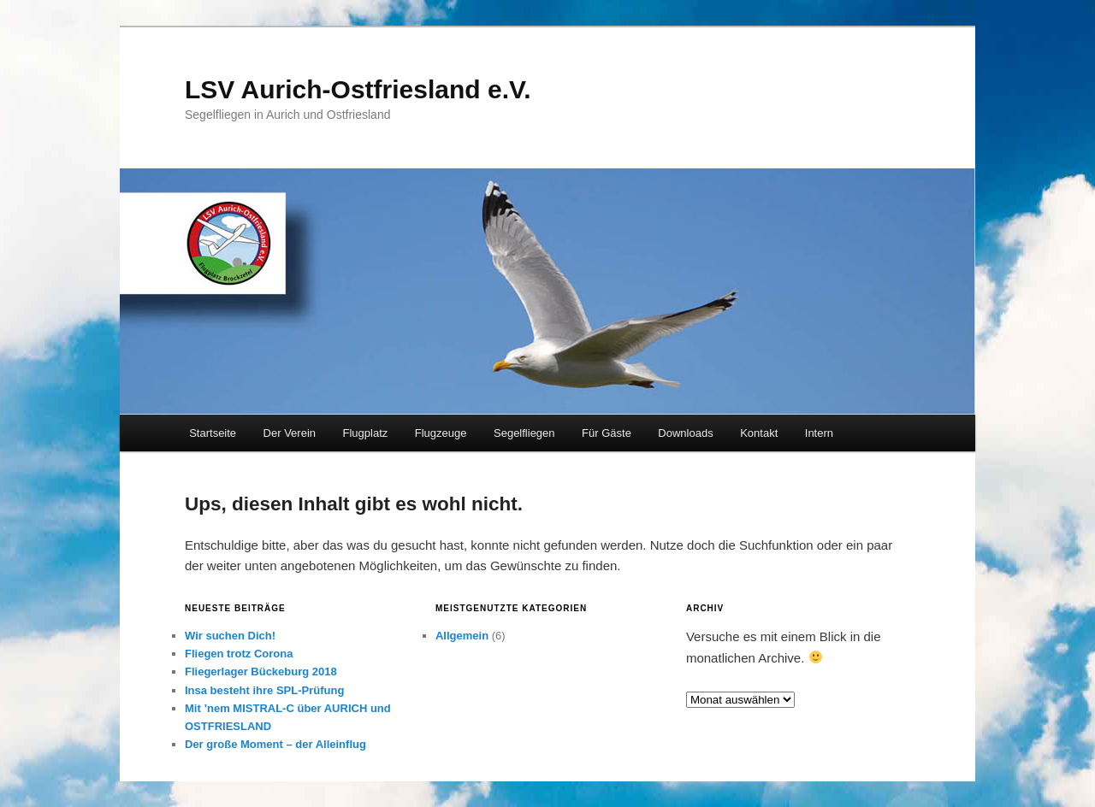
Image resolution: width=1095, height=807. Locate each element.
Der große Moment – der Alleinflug (275, 744)
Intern (819, 433)
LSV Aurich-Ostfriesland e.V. (358, 89)
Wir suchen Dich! (230, 635)
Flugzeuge (441, 433)
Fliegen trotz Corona (239, 653)
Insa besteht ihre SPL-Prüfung (264, 690)
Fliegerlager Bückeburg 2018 (261, 671)
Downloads (685, 433)
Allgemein (461, 635)
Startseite (212, 433)
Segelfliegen (524, 433)
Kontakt (759, 433)
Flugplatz (365, 433)
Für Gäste (606, 433)
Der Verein (289, 433)
